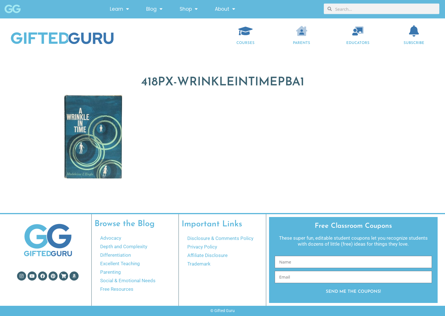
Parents (301, 43)
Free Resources (116, 289)
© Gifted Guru (222, 310)
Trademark (199, 264)
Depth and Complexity (123, 246)
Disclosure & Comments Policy (220, 238)
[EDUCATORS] (358, 31)
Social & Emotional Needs (128, 280)
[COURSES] (245, 31)
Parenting (110, 272)
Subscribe (414, 43)
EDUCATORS (358, 43)
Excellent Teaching (120, 263)
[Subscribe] (414, 31)
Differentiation (115, 255)
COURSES (245, 43)
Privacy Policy (202, 247)
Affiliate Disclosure (207, 255)
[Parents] (301, 31)
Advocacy (110, 238)
